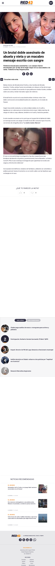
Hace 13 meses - (12, 46)
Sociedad (24, 559)
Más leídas (20, 320)
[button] (23, 73)
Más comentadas (33, 320)
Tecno (31, 563)
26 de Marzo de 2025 (8, 45)
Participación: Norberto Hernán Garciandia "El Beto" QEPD (29, 339)
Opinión (23, 561)
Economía (23, 565)
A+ (50, 79)
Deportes (32, 559)
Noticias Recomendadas (22, 479)
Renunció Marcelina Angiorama (21, 371)
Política (23, 563)
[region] (27, 282)
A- (53, 79)
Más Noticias (32, 565)
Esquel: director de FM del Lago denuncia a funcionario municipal (32, 350)
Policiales (32, 561)
